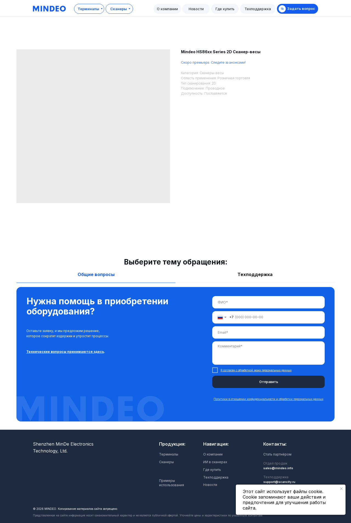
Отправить (268, 382)
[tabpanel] (175, 358)
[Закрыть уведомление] (341, 488)
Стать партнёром (277, 454)
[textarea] (268, 353)
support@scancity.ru (279, 482)
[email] (268, 332)
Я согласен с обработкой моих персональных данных (255, 370)
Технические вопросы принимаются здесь (65, 352)
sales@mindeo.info (278, 468)
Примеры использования (171, 483)
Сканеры (166, 462)
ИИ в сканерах (215, 462)
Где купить (212, 470)
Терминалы (168, 454)
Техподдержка (215, 477)
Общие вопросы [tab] (96, 274)
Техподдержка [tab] (255, 274)
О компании (213, 454)
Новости (210, 485)
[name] (268, 302)
